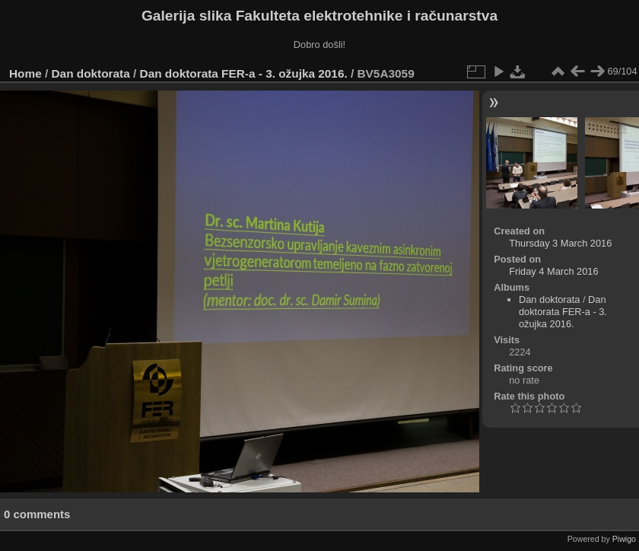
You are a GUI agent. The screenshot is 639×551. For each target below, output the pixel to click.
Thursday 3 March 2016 (560, 243)
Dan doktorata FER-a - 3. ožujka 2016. (244, 73)
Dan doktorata (91, 73)
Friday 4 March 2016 (553, 271)
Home (25, 73)
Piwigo (624, 538)
